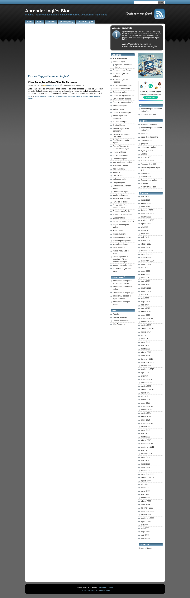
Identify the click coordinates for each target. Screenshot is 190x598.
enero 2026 (145, 207)
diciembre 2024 (147, 251)
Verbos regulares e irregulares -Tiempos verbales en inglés (121, 259)
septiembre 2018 (147, 369)
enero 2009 (145, 505)
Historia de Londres (120, 166)
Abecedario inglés (120, 58)
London (144, 154)
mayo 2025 (145, 234)
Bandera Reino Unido (121, 89)
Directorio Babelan (145, 548)
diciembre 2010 (147, 454)
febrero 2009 (146, 501)
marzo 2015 (145, 400)
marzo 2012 (145, 437)
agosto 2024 (146, 264)
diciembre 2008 (147, 508)
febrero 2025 (146, 244)
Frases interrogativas (121, 155)
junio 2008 (145, 528)
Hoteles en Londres (148, 147)
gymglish (144, 144)
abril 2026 (145, 197)
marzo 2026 (145, 200)
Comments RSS (93, 590)
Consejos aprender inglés (123, 102)
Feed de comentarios (121, 321)
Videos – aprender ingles (122, 265)
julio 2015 (144, 396)
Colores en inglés (120, 92)
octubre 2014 (146, 413)
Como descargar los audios (123, 95)
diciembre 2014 (147, 406)
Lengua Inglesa (119, 182)
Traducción (145, 173)
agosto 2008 (146, 521)
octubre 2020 (146, 288)
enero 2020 (145, 315)
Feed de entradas (120, 317)
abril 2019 (145, 345)
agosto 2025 (146, 224)
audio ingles (57, 96)
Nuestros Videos (147, 161)
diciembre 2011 (147, 444)
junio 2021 (145, 278)
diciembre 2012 (147, 423)
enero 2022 (145, 274)
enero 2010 (145, 467)
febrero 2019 (146, 352)
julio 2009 (144, 484)
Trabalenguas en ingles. (122, 237)
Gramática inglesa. (120, 159)
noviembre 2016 (147, 383)
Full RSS (83, 590)
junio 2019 (145, 339)
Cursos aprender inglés (122, 112)
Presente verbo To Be (121, 211)
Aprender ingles (119, 62)
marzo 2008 (145, 538)
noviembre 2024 (147, 254)
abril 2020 (145, 305)
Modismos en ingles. (121, 192)
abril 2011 (145, 450)
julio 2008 (144, 525)
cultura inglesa (118, 109)
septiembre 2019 (147, 329)
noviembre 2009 (147, 474)
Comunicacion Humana (122, 99)
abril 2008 (145, 535)
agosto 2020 (146, 291)
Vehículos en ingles (120, 244)
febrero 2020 (146, 312)
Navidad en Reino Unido (122, 198)
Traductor (144, 183)
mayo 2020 (145, 301)
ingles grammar (147, 151)
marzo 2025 (145, 241)
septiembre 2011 (147, 447)
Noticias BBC (146, 157)
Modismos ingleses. (120, 195)
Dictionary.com (146, 140)
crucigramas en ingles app (123, 292)
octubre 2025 (146, 217)
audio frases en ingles (43, 96)
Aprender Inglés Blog (48, 10)
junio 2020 (145, 298)
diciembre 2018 (147, 359)
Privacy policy (105, 590)
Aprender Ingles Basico (122, 70)
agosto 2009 (146, 481)
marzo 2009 (145, 498)
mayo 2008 (145, 532)
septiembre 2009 (147, 477)
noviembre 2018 (147, 362)
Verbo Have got (119, 247)
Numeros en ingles (120, 202)
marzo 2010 (145, 464)
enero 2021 (145, 285)
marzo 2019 (145, 349)
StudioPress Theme (106, 587)
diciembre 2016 (147, 379)
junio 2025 (145, 230)
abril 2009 (145, 494)
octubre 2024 (146, 257)
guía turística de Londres (122, 162)
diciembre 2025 (147, 210)
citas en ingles (69, 96)
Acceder (116, 314)
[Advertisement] (67, 49)
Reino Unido (118, 231)
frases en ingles (82, 96)
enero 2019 (145, 356)
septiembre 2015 (147, 389)
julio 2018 (144, 376)
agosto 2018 (146, 373)
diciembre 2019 (147, 318)
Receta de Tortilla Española (123, 221)
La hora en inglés (119, 179)
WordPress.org (119, 324)
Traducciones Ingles (149, 180)
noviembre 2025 (147, 213)
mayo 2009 (145, 491)
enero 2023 (145, 271)
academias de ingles (149, 124)
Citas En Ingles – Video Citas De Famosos (52, 82)
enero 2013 (145, 420)
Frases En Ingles (52, 85)
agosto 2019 (146, 332)
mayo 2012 (145, 430)
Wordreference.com (148, 187)
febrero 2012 (146, 440)
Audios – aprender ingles (122, 85)
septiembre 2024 (147, 261)
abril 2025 (145, 237)
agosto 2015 (146, 393)
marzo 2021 (145, 281)
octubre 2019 (146, 325)
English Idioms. (119, 125)
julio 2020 (144, 295)
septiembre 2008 (147, 518)
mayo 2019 (145, 342)
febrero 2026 (146, 203)
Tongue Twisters (119, 234)
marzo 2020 (145, 308)
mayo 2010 (145, 457)
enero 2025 (145, 247)
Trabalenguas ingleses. (122, 241)
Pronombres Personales (122, 215)
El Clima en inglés (120, 122)
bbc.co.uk (144, 134)
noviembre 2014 (147, 410)
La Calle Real (118, 176)
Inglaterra (116, 172)
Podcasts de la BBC (149, 115)
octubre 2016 (146, 386)
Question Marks (119, 218)
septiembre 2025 (147, 220)
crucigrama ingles (120, 106)
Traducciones (146, 177)
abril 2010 (145, 461)
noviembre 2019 (147, 322)
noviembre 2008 (147, 511)
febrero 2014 (146, 417)
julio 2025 (144, 227)
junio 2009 (145, 488)
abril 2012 (145, 433)
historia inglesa (119, 169)
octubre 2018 (146, 366)
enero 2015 (145, 403)
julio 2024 (144, 268)
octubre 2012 (146, 427)
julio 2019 (144, 335)
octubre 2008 (146, 515)
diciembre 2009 (147, 471)
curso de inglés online (149, 137)
